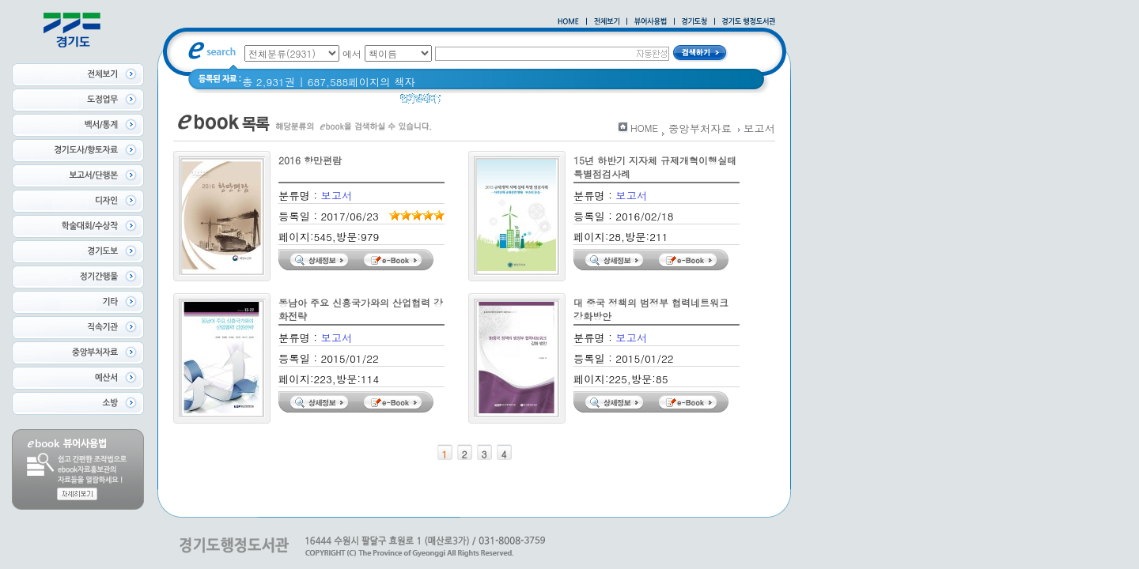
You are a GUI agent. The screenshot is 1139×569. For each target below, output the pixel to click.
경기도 (466, 102)
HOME (644, 127)
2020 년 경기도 (565, 102)
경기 (506, 102)
